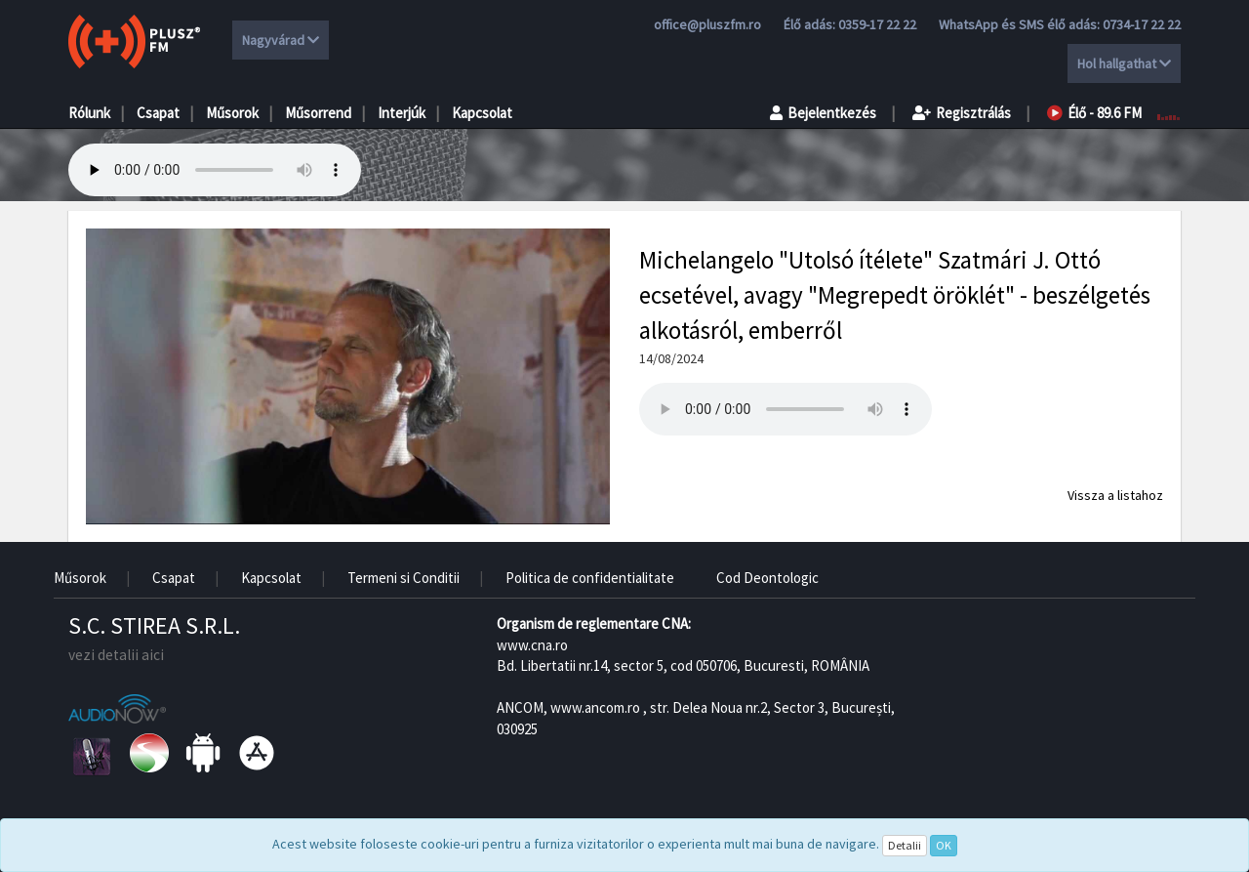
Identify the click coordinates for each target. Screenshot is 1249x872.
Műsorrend (318, 113)
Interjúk (401, 113)
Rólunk (89, 113)
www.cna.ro (532, 645)
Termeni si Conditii (403, 577)
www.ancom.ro (595, 707)
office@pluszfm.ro (707, 24)
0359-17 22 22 (877, 24)
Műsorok (232, 113)
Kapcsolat (482, 113)
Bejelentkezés (823, 113)
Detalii (904, 845)
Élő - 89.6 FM (1094, 113)
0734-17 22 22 (1142, 24)
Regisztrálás (961, 113)
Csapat (158, 113)
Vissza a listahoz (1115, 495)
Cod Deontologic (767, 577)
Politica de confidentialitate (589, 577)
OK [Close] (943, 845)
